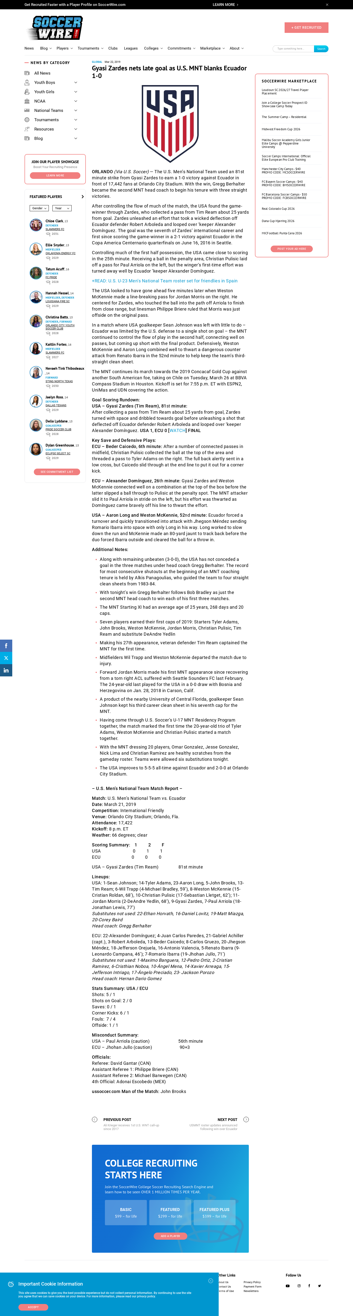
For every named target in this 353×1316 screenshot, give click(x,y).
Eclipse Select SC (58, 453)
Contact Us (224, 1286)
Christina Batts (57, 317)
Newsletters (251, 1291)
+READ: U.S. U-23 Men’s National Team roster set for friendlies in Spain (165, 280)
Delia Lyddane (57, 421)
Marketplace (210, 48)
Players (63, 48)
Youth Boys (40, 82)
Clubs (113, 48)
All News (37, 73)
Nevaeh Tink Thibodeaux (65, 368)
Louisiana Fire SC (58, 301)
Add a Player (170, 1236)
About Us (222, 1282)
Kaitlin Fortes (56, 344)
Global (97, 62)
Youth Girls (39, 91)
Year (58, 208)
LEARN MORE (224, 4)
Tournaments (88, 48)
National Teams (44, 110)
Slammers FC (55, 229)
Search (321, 49)
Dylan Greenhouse (60, 445)
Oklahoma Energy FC (61, 253)
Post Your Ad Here (291, 248)
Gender (37, 208)
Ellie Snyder (55, 245)
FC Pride (51, 277)
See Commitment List (57, 472)
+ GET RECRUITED (306, 27)
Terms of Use (225, 1291)
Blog (44, 48)
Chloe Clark (55, 221)
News (29, 48)
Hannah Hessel (58, 293)
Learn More (55, 175)
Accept (33, 1307)
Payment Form (253, 1286)
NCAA (35, 101)
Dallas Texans (56, 405)
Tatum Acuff (55, 269)
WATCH (178, 430)
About (235, 48)
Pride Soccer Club (58, 429)
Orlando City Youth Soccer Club (60, 327)
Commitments (179, 48)
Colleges (151, 48)
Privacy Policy (252, 1282)
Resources (39, 129)
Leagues (131, 48)
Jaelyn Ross (55, 397)
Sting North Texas (59, 381)
